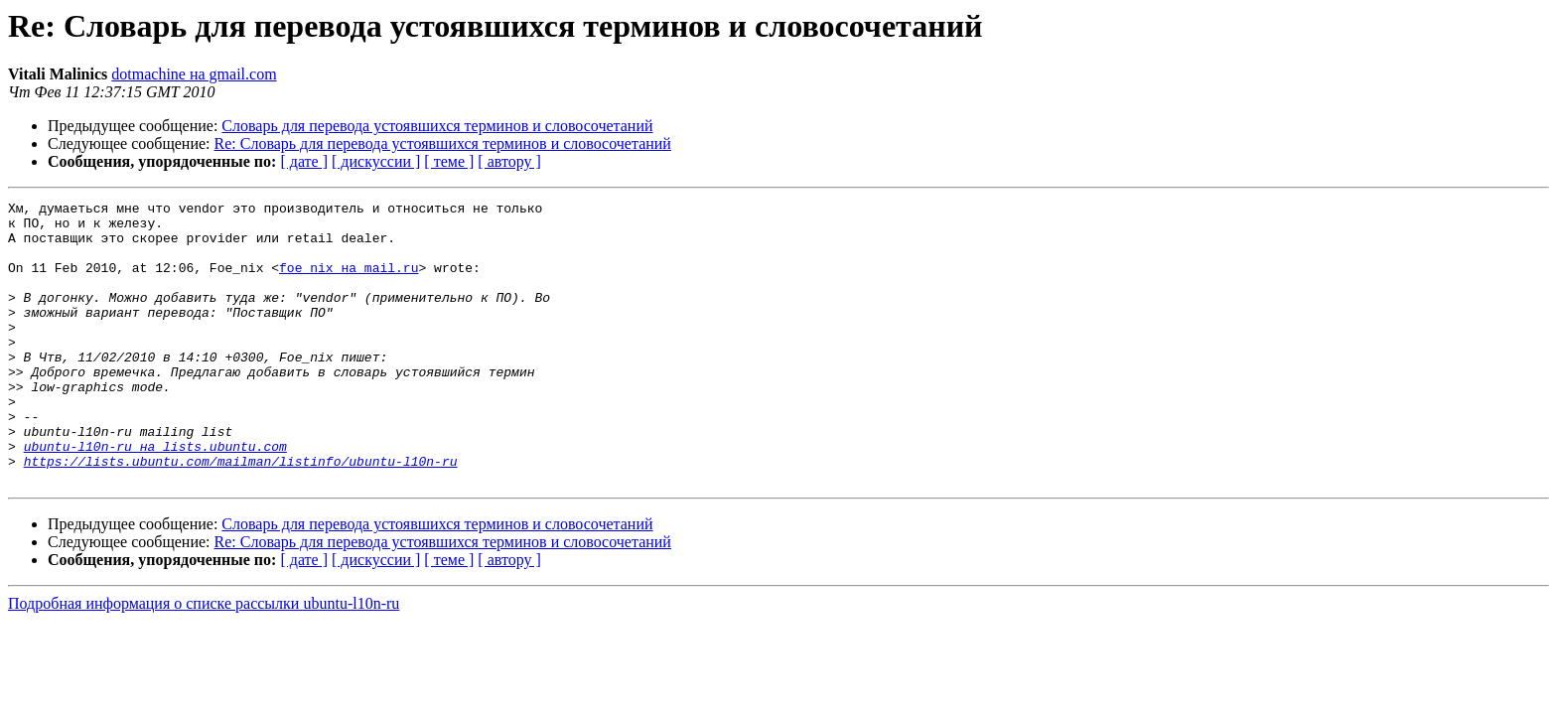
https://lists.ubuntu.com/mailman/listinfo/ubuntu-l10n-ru (241, 514)
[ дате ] (304, 161)
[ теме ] (449, 161)
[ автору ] (509, 161)
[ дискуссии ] (376, 161)
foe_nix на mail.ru (348, 282)
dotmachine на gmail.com (193, 74)
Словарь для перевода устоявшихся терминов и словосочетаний (436, 125)
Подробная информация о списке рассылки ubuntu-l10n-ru (203, 659)
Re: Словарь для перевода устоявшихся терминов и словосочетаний (442, 143)
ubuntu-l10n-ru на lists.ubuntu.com (155, 496)
